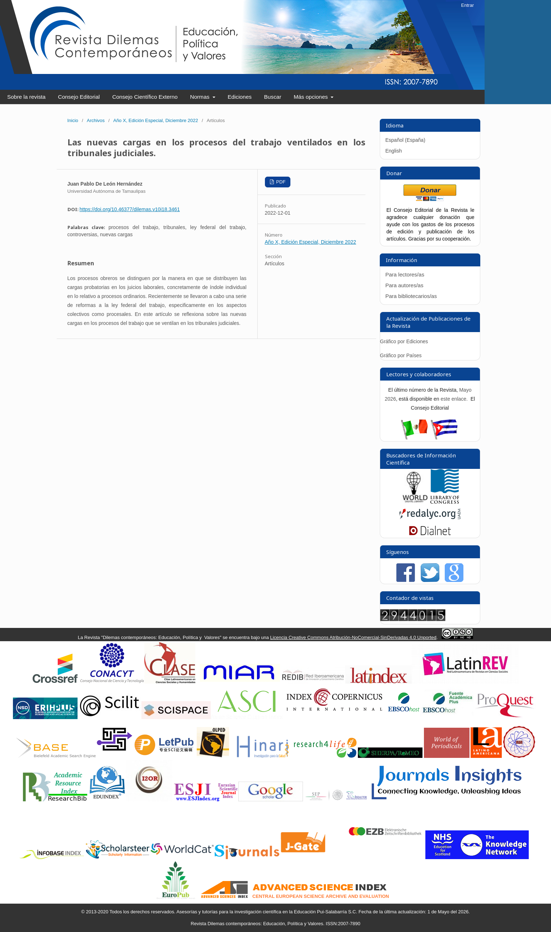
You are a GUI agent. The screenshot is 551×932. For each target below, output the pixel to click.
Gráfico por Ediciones (404, 341)
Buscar (272, 97)
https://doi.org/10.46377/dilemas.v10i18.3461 (130, 209)
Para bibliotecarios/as (411, 296)
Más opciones (311, 97)
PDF (280, 182)
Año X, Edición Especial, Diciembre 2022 (155, 120)
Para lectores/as (405, 274)
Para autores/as (405, 285)
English (394, 151)
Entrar (467, 5)
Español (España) (405, 140)
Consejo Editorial (79, 97)
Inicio (72, 120)
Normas (200, 97)
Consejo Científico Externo (145, 97)
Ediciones (240, 97)
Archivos (96, 120)
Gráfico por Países (401, 355)
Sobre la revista (26, 97)
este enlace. (454, 399)
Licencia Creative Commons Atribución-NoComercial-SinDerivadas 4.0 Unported (353, 637)
